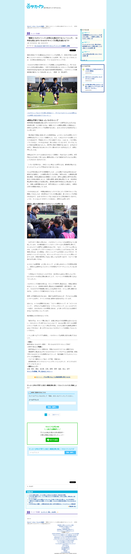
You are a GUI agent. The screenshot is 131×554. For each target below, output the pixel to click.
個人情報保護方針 (65, 547)
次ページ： (53, 377)
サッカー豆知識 (40, 26)
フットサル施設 (65, 542)
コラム (33, 26)
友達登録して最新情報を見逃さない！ (65, 529)
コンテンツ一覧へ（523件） (49, 512)
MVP (44, 46)
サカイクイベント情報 (65, 535)
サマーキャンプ (50, 46)
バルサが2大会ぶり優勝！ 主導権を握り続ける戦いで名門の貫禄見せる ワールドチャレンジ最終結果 (52, 504)
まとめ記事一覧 (83, 60)
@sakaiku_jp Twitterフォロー (65, 526)
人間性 (68, 46)
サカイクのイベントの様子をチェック (65, 530)
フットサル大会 (65, 540)
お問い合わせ (65, 545)
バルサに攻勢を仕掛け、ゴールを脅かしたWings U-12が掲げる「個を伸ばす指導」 (47, 495)
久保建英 (63, 46)
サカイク (29, 26)
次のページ (56, 414)
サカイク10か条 (65, 546)
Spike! (65, 537)
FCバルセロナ (39, 46)
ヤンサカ (65, 543)
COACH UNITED (65, 533)
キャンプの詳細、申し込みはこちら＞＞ (40, 371)
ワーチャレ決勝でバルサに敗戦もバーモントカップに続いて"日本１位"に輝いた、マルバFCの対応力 (51, 499)
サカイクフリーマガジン (65, 536)
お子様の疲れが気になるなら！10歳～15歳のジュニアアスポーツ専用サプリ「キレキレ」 (94, 86)
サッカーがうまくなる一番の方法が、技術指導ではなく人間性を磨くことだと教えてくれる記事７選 (92, 46)
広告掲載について (65, 549)
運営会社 (65, 550)
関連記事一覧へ (72, 506)
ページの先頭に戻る (65, 552)
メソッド (57, 46)
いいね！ (65, 528)
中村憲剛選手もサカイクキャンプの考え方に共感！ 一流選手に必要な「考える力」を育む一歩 (92, 36)
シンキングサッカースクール (65, 539)
